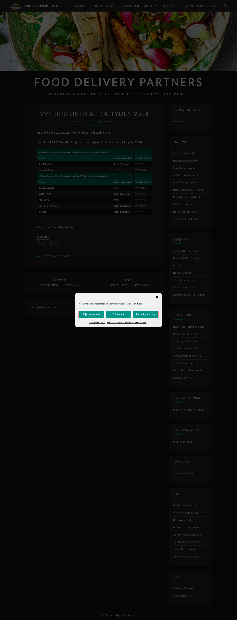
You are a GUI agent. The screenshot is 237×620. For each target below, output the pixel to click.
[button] (156, 297)
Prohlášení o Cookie (97, 322)
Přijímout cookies (91, 314)
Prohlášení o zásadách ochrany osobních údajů (126, 322)
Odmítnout (118, 314)
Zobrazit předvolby (145, 314)
